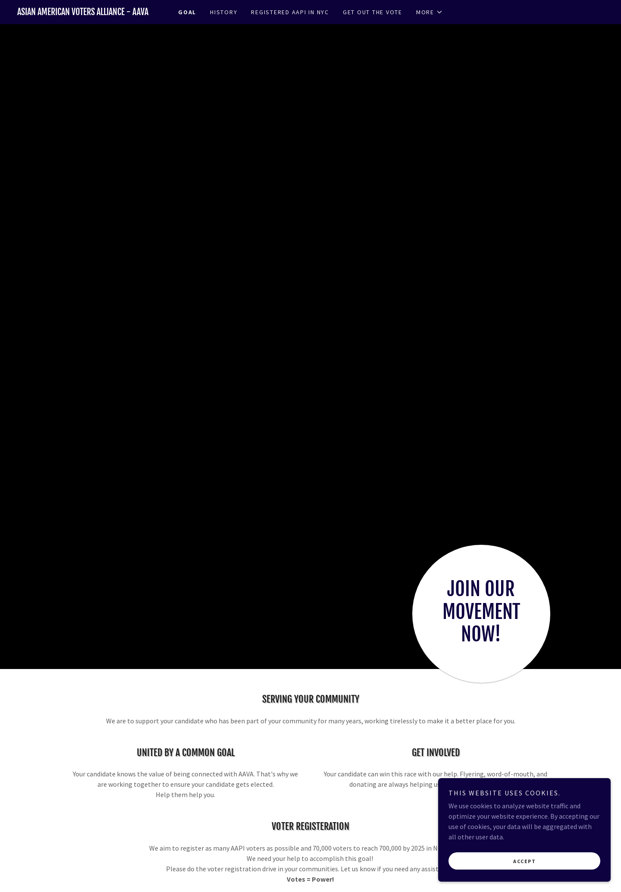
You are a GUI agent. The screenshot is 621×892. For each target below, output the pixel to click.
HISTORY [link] (223, 12)
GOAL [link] (187, 12)
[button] (429, 12)
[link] (90, 12)
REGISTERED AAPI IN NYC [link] (290, 12)
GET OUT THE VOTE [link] (372, 12)
